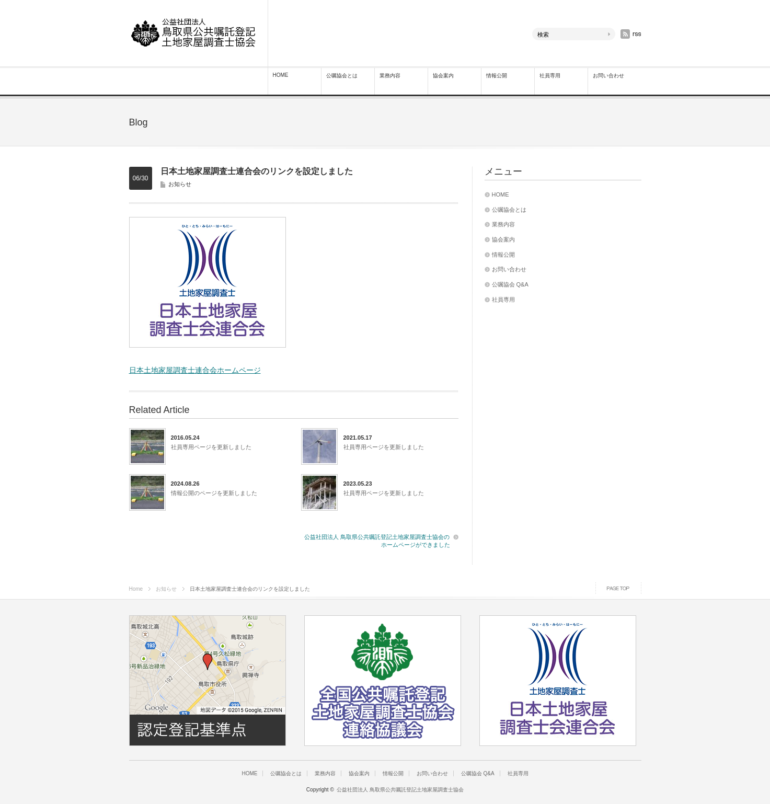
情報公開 (496, 75)
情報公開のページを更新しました (214, 493)
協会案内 (443, 75)
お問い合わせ (608, 75)
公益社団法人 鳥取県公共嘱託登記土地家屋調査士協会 (400, 789)
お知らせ (179, 184)
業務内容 (390, 75)
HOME (281, 75)
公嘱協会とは (342, 75)
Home (136, 589)
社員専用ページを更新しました (211, 447)
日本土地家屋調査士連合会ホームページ (195, 370)
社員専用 (549, 75)
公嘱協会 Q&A (510, 284)
